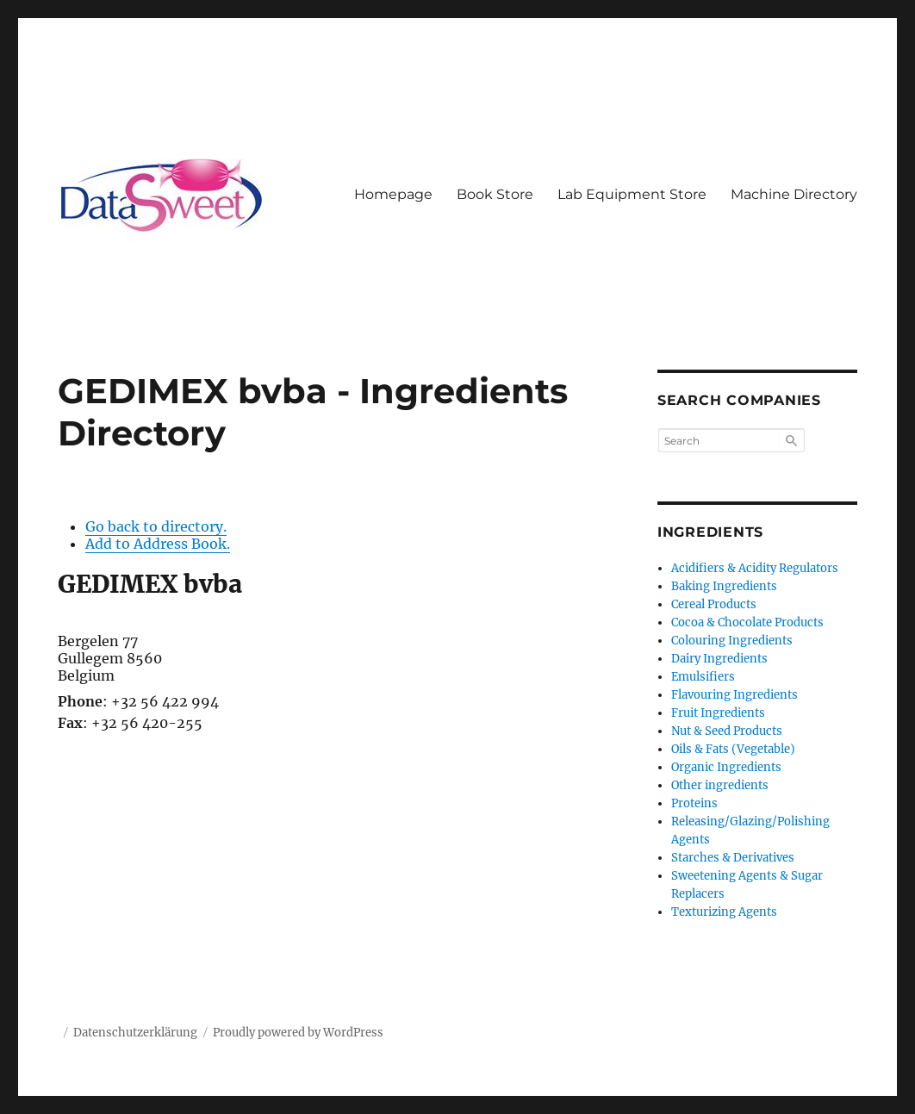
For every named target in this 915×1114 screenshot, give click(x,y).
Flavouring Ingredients (734, 695)
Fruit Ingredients (718, 713)
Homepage (393, 194)
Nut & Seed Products (726, 731)
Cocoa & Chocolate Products (747, 622)
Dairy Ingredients (719, 658)
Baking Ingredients (724, 586)
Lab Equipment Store (631, 194)
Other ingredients (720, 785)
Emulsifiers (703, 676)
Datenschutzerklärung (135, 1032)
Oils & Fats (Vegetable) (733, 749)
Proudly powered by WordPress (298, 1032)
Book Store (495, 194)
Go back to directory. (156, 526)
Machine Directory (794, 194)
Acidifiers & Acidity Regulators (754, 568)
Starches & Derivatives (732, 857)
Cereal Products (713, 604)
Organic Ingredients (726, 767)
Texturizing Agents (724, 912)
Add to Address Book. (157, 543)
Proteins (694, 803)
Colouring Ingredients (732, 640)
